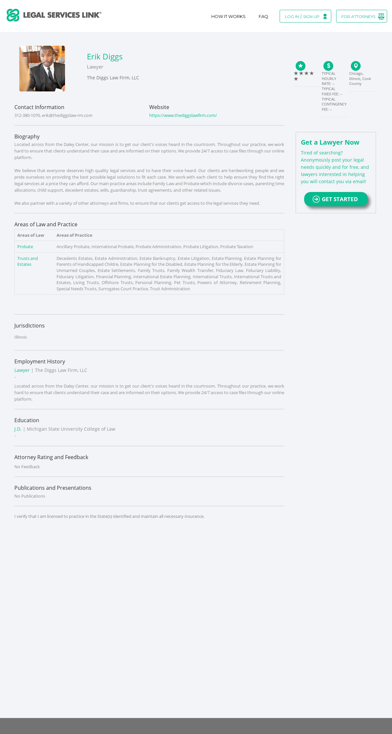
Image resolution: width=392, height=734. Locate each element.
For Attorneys (358, 16)
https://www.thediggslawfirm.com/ (183, 115)
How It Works (228, 16)
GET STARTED (336, 199)
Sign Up (311, 16)
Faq (263, 16)
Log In (292, 16)
